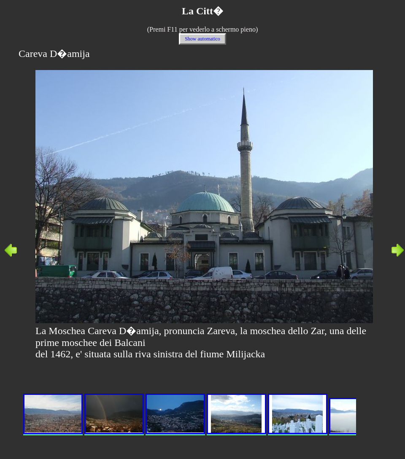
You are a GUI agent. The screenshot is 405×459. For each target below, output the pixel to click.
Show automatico (202, 39)
